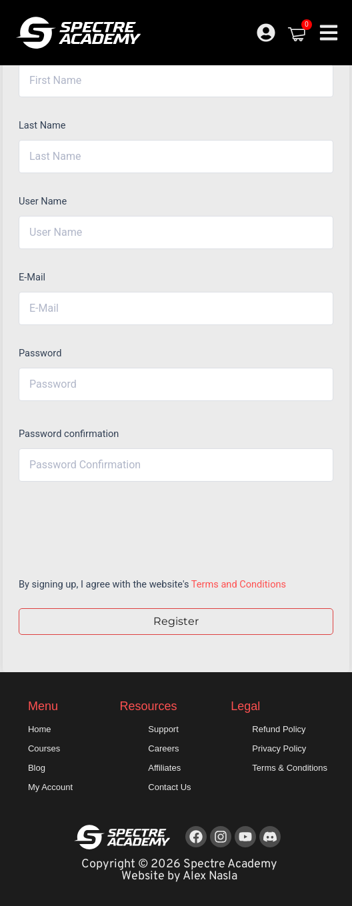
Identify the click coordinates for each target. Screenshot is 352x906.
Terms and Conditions (238, 584)
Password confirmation (69, 434)
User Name (43, 201)
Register (176, 621)
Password (40, 353)
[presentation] (109, 526)
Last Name (42, 125)
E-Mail (32, 277)
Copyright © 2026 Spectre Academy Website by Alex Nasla (179, 870)
